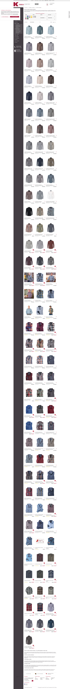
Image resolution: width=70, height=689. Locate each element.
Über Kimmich (36, 0)
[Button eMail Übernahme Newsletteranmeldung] (32, 680)
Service (40, 0)
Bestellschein (47, 678)
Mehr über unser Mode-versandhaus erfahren (19, 51)
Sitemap (41, 678)
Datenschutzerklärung (15, 14)
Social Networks (26, 682)
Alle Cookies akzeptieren (14, 16)
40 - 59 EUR (34, 16)
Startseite (26, 7)
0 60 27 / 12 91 (19, 47)
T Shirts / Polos (16, 35)
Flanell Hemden (17, 32)
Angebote (41, 679)
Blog (51, 679)
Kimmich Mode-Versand (18, 676)
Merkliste (53, 0)
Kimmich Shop (37, 676)
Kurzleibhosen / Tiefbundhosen (18, 20)
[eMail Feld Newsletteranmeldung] (28, 680)
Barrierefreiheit (47, 679)
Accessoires (15, 42)
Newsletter (26, 676)
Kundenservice (48, 676)
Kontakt (43, 0)
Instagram (26, 684)
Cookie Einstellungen (5, 16)
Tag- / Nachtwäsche (16, 38)
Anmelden (32, 0)
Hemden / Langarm (16, 23)
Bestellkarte (50, 0)
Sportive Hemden (38, 7)
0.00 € (53, 4)
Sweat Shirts (15, 39)
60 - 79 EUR (34, 17)
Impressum (36, 678)
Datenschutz (36, 679)
